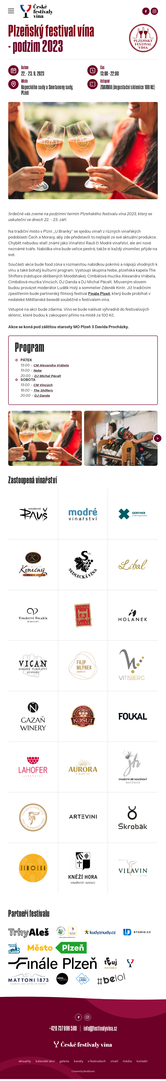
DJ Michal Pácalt (48, 376)
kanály (78, 1063)
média (127, 1063)
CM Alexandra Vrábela (52, 365)
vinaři (115, 1063)
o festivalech (97, 1063)
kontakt (142, 1063)
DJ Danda (42, 396)
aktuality (24, 1063)
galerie (64, 1063)
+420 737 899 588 (61, 1030)
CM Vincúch (43, 385)
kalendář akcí (45, 1063)
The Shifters (44, 391)
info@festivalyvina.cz (102, 1030)
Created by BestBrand (83, 1073)
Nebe (38, 371)
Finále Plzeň (99, 293)
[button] (158, 439)
